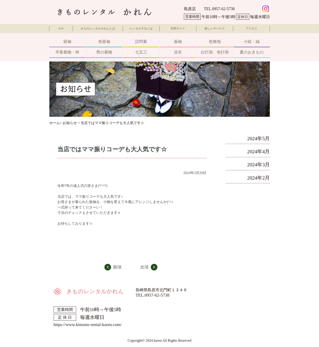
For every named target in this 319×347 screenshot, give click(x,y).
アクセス (251, 28)
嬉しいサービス (215, 28)
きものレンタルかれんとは (98, 28)
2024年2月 (258, 178)
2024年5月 (258, 138)
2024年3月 (258, 164)
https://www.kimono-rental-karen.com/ (88, 324)
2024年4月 (258, 151)
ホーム (54, 123)
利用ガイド (178, 28)
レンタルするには (141, 28)
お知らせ (70, 123)
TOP (61, 28)
